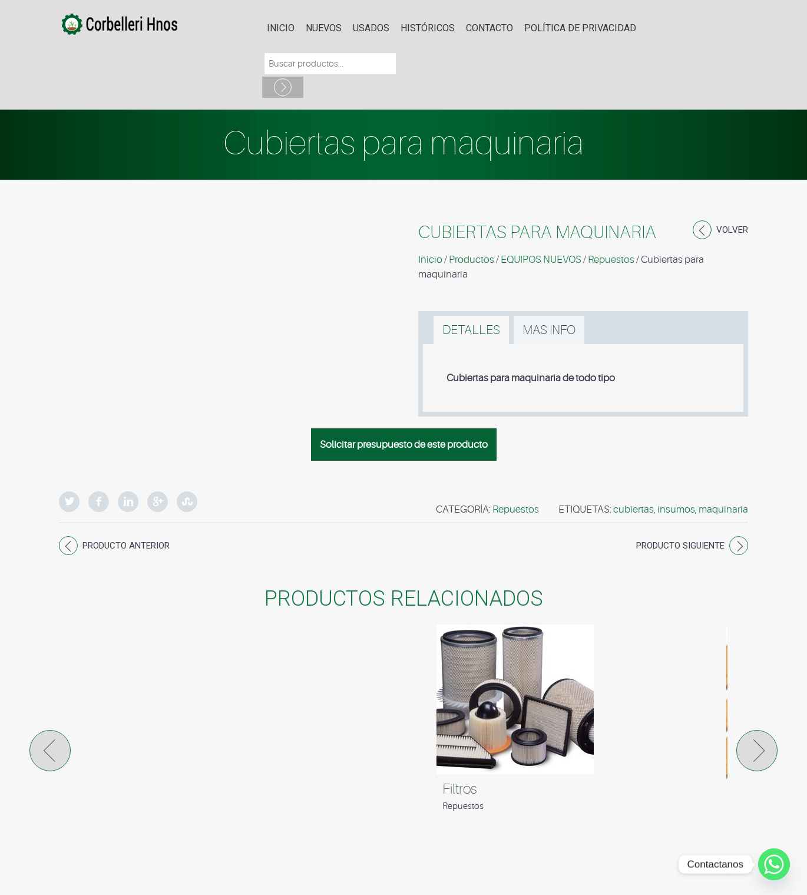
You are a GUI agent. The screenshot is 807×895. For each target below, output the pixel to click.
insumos (676, 509)
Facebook (98, 501)
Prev (50, 750)
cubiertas (633, 509)
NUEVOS (324, 28)
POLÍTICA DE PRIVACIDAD (580, 28)
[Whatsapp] (774, 864)
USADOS (371, 28)
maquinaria (723, 509)
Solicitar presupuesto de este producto (404, 444)
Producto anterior (126, 545)
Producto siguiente (680, 545)
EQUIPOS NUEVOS (541, 259)
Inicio (281, 28)
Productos (471, 259)
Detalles (471, 330)
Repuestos (611, 259)
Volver (732, 229)
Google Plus (157, 501)
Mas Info (549, 330)
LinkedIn (128, 501)
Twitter (69, 501)
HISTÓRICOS (428, 28)
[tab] (471, 330)
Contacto (489, 28)
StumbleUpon (187, 501)
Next (757, 750)
